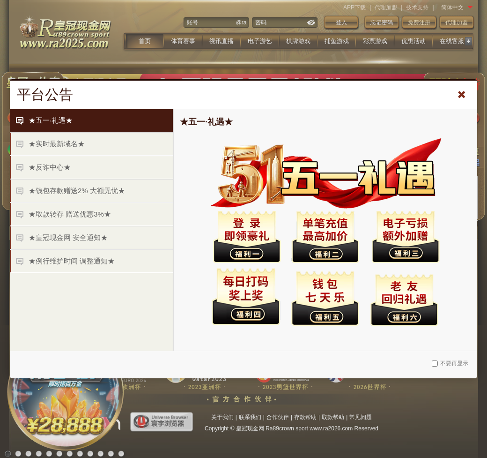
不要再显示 (450, 363)
